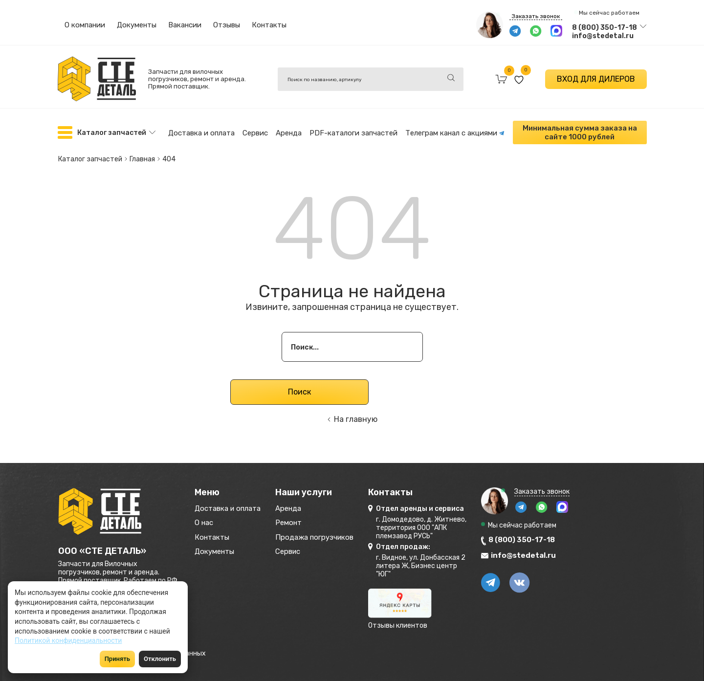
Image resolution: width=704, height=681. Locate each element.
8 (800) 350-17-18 (604, 27)
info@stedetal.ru (603, 36)
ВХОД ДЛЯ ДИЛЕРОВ (596, 79)
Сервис (255, 131)
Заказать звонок (536, 16)
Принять (117, 658)
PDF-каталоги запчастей (353, 131)
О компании (85, 25)
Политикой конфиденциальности (68, 640)
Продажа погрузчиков (338, 537)
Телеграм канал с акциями (455, 131)
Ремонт (306, 521)
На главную (355, 414)
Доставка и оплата (201, 131)
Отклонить (160, 658)
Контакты (269, 25)
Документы (136, 25)
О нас (206, 521)
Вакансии (184, 25)
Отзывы (226, 25)
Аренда (289, 131)
